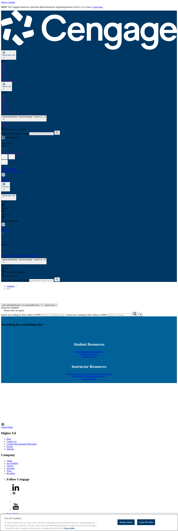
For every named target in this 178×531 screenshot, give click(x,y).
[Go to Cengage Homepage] (89, 49)
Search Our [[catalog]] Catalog (15, 133)
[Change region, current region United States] (89, 425)
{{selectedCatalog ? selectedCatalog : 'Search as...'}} (23, 261)
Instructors (6, 308)
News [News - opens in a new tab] (9, 471)
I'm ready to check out (11, 153)
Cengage (10, 286)
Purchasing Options (89, 354)
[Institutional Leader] (89, 78)
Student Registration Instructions (89, 351)
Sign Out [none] (22, 193)
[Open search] (4, 156)
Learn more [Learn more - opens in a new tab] (98, 7)
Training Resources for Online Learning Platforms (89, 374)
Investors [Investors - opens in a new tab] (11, 468)
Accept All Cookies (146, 522)
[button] (4, 162)
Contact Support (89, 356)
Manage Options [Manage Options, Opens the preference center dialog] (126, 522)
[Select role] (6, 86)
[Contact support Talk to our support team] (89, 168)
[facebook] (14, 494)
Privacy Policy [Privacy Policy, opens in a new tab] (69, 528)
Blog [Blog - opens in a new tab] (9, 439)
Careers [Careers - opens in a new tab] (10, 466)
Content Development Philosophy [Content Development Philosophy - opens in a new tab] (22, 444)
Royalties (11, 473)
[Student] (89, 65)
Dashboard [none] (6, 193)
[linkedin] (15, 490)
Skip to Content (8, 2)
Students (15, 308)
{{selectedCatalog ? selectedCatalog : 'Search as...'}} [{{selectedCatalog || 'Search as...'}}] (23, 118)
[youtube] (15, 509)
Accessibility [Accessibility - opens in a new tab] (12, 463)
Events (10, 446)
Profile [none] (14, 193)
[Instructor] (89, 72)
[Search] (135, 314)
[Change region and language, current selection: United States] (89, 175)
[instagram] (15, 501)
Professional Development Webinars (89, 376)
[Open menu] (11, 156)
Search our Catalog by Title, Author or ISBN (21, 315)
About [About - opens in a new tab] (9, 461)
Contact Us (12, 441)
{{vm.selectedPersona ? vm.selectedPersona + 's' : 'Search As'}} (29, 305)
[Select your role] (8, 55)
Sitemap (10, 449)
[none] (5, 187)
